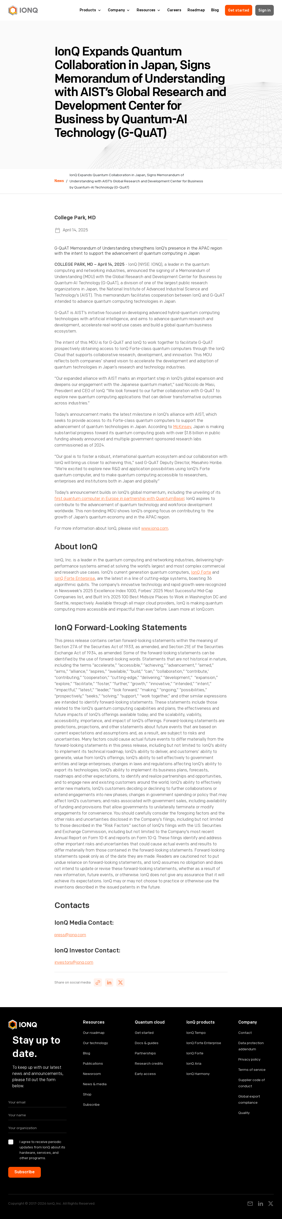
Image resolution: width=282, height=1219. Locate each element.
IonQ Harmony (198, 1074)
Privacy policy (249, 1059)
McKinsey (182, 426)
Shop (87, 1094)
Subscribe (91, 1104)
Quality (244, 1113)
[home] (23, 10)
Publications (93, 1063)
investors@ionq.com (73, 962)
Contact (245, 1033)
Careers (174, 10)
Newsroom (92, 1074)
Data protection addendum (251, 1046)
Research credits (149, 1063)
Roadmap (196, 10)
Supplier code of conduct (251, 1083)
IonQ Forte (201, 572)
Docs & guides (146, 1043)
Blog (215, 10)
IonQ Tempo (196, 1033)
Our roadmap (94, 1033)
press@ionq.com (70, 935)
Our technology (95, 1043)
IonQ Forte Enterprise (74, 578)
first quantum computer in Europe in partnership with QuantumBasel (119, 498)
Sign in (264, 10)
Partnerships (145, 1053)
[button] (91, 10)
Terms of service (252, 1069)
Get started (238, 10)
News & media (95, 1084)
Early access (145, 1074)
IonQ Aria (193, 1063)
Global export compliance (249, 1099)
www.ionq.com (154, 528)
